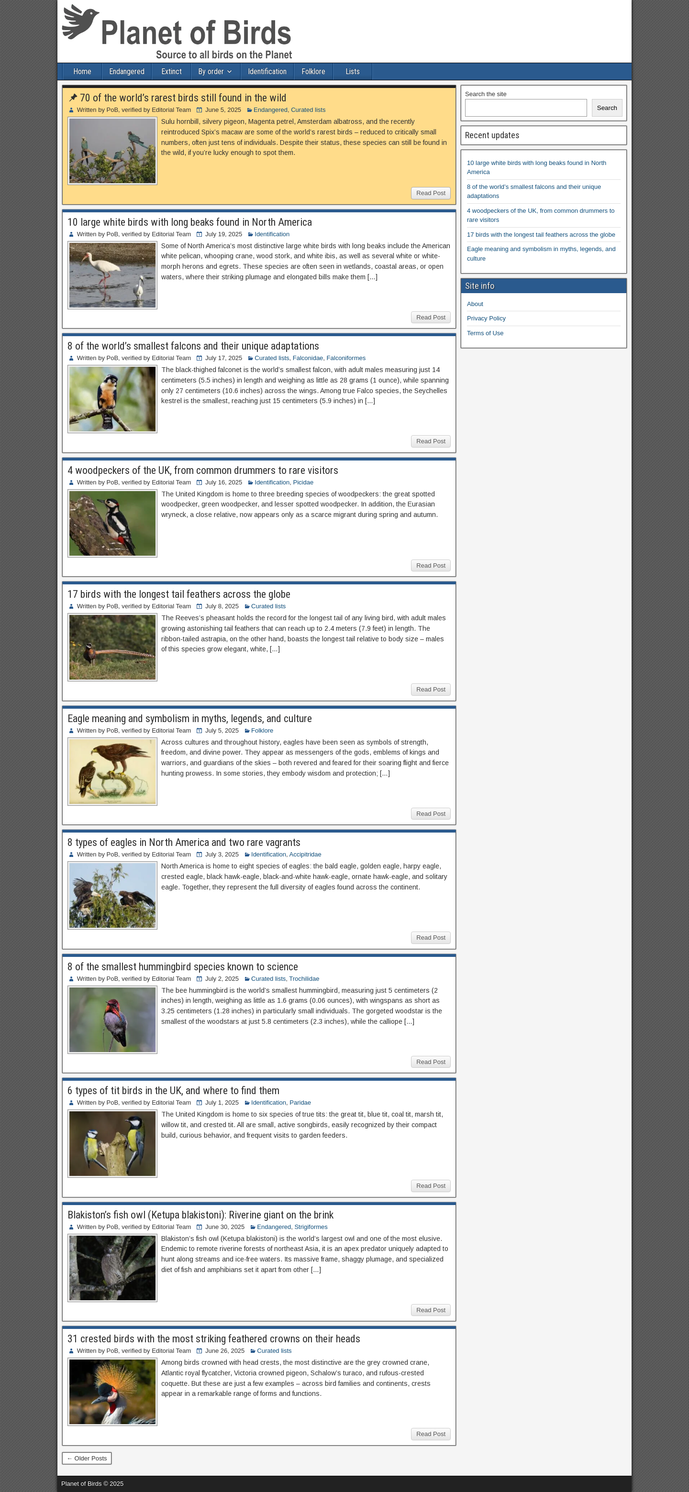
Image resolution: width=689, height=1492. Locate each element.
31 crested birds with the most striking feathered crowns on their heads (213, 1339)
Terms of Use (485, 333)
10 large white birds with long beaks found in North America (189, 222)
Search (607, 107)
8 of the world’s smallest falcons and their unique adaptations (193, 346)
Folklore (313, 71)
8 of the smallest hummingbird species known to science (182, 967)
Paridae (300, 1102)
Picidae (303, 482)
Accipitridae (305, 854)
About (475, 303)
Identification (267, 71)
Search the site (486, 94)
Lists (352, 71)
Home (82, 71)
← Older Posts (87, 1458)
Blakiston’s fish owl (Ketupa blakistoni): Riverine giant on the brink (200, 1215)
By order (211, 71)
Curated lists (308, 109)
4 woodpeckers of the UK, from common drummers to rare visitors (202, 470)
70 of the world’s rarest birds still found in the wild (183, 98)
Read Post (430, 193)
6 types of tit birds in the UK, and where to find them (173, 1091)
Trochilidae (304, 978)
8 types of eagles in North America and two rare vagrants (183, 842)
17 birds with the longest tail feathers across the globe (178, 594)
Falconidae (308, 358)
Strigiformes (310, 1226)
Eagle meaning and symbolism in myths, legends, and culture (189, 718)
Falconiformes (346, 358)
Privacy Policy (486, 318)
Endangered (126, 71)
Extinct (171, 71)
